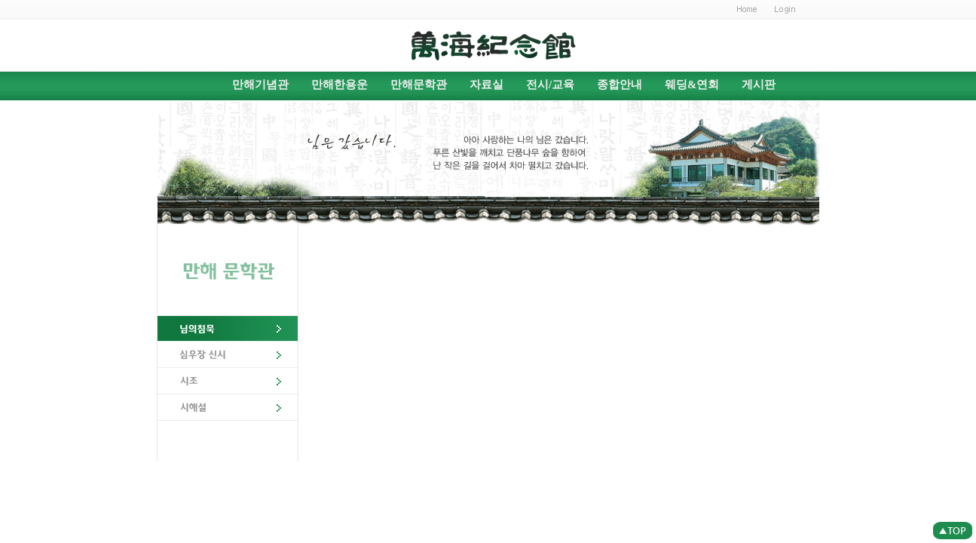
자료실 (486, 84)
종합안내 (619, 84)
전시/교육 (550, 84)
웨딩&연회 (692, 84)
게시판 (759, 84)
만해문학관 (418, 84)
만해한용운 (339, 84)
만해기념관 (260, 84)
